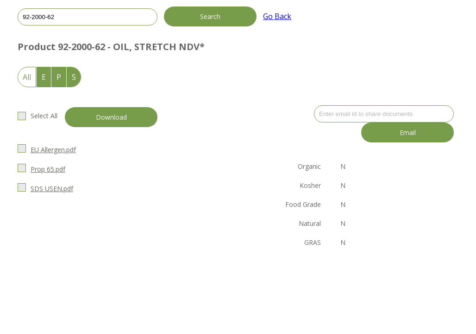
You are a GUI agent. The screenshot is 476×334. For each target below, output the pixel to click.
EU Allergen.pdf (53, 149)
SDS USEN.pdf (52, 188)
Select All (44, 115)
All (27, 77)
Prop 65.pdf (48, 169)
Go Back (277, 16)
